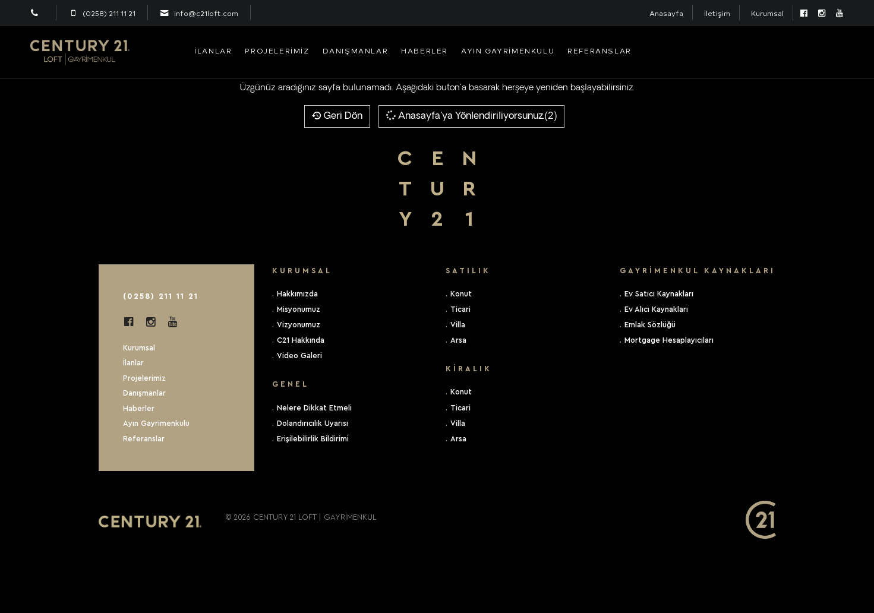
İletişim (717, 13)
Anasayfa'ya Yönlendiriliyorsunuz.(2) (471, 115)
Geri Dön (337, 116)
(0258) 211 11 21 (160, 296)
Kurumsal (767, 13)
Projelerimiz (277, 50)
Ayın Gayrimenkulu (507, 50)
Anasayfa (666, 13)
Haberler (424, 50)
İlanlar (213, 50)
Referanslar (599, 50)
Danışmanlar (356, 50)
